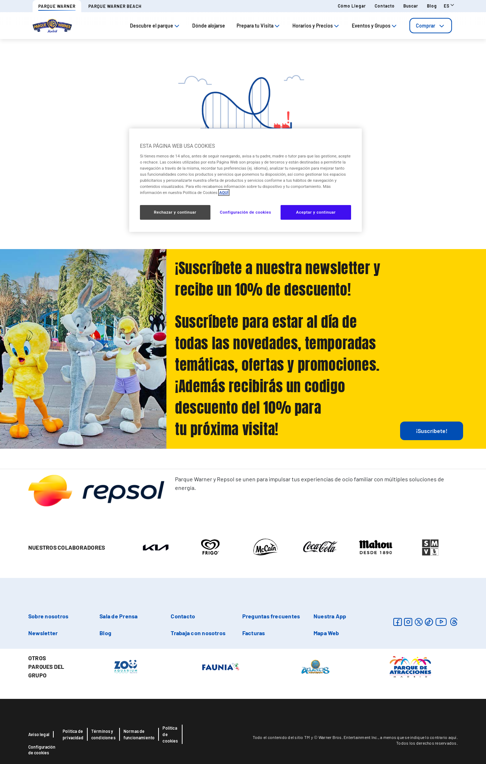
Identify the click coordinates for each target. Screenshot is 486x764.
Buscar (410, 5)
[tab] (431, 25)
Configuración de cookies (41, 749)
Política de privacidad (73, 734)
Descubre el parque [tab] (155, 25)
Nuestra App (330, 616)
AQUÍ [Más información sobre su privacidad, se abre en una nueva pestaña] (223, 192)
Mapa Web (326, 632)
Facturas (253, 632)
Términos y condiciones (103, 734)
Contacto (385, 5)
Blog (432, 5)
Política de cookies (170, 734)
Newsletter (43, 632)
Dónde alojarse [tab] (208, 26)
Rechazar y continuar (175, 212)
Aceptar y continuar (316, 212)
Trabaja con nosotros (198, 632)
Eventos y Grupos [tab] (375, 25)
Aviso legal (38, 734)
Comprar (431, 25)
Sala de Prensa (118, 616)
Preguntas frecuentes (271, 616)
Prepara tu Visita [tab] (259, 25)
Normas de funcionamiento (139, 734)
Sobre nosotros (48, 616)
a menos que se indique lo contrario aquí (418, 737)
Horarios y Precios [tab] (316, 25)
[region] (245, 180)
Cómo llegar (352, 5)
